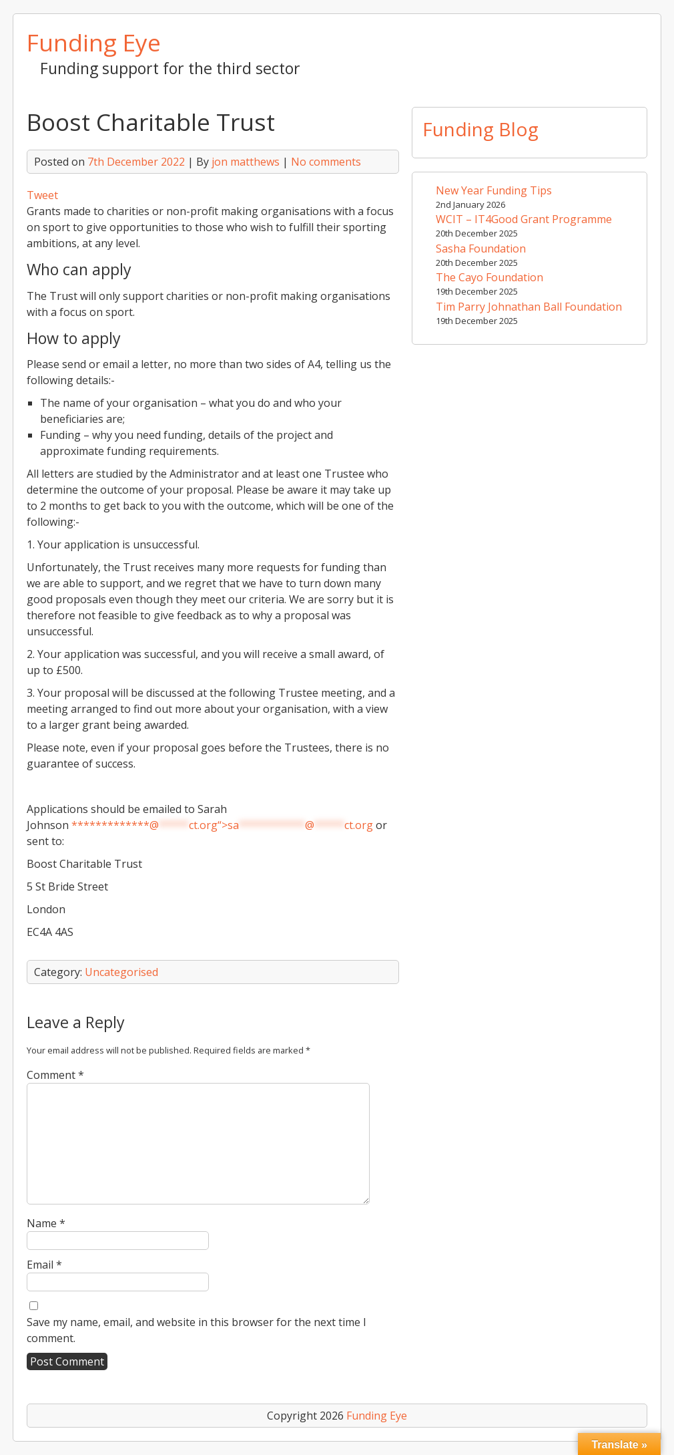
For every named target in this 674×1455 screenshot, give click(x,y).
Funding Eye (94, 42)
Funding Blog (480, 129)
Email (44, 1264)
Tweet (42, 195)
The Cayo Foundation (489, 277)
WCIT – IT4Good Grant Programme (524, 219)
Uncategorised (121, 972)
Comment (55, 1075)
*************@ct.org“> (222, 825)
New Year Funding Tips (494, 190)
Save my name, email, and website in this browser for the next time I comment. (196, 1330)
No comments (326, 161)
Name (46, 1223)
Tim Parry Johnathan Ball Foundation (529, 306)
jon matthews (246, 161)
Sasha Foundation (481, 248)
